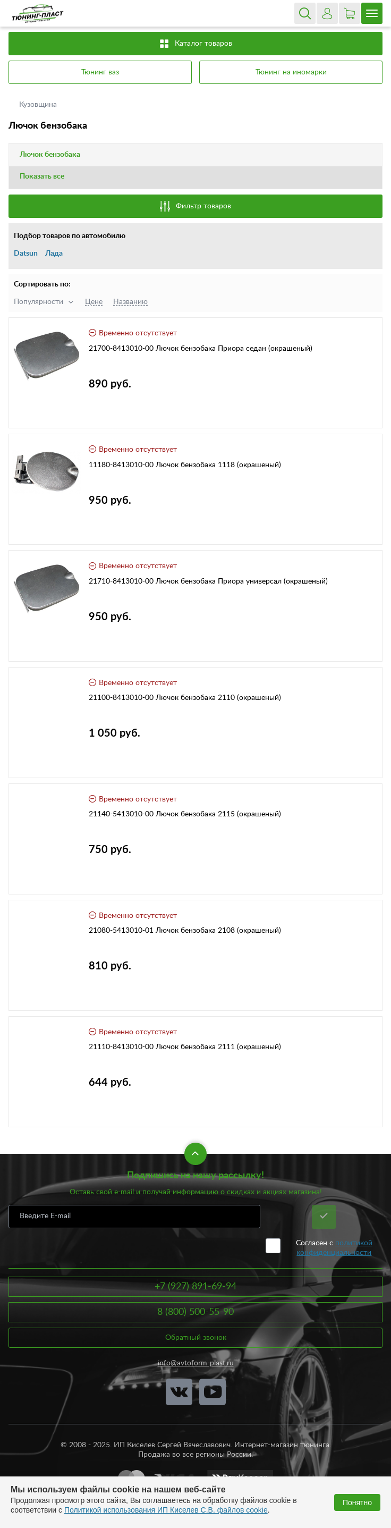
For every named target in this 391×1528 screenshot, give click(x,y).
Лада (54, 253)
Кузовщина (39, 104)
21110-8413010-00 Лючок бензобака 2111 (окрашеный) (185, 1047)
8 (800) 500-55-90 (195, 1312)
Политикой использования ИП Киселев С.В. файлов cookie (166, 1510)
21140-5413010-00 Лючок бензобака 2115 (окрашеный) (185, 814)
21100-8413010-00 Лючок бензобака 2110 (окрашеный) (185, 698)
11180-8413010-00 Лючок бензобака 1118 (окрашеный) (185, 465)
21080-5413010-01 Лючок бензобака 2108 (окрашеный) (185, 930)
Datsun (26, 253)
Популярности (38, 302)
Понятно (357, 1502)
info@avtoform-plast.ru (196, 1363)
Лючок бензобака (50, 154)
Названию (130, 302)
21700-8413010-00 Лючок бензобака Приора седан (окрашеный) (200, 348)
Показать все (42, 176)
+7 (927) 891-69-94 (195, 1286)
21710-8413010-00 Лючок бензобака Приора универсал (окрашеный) (208, 581)
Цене (94, 302)
